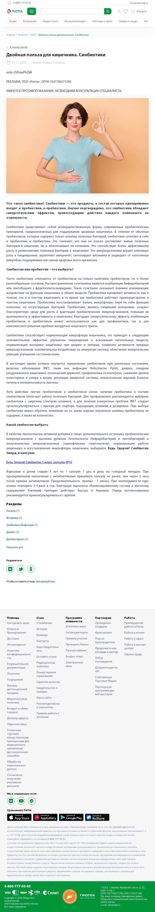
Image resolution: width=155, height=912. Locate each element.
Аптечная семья (76, 626)
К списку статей (18, 47)
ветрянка (14, 518)
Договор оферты (17, 718)
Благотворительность (47, 649)
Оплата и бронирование (16, 631)
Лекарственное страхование (46, 674)
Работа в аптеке (134, 632)
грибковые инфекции (22, 525)
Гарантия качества (48, 682)
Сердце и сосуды (128, 21)
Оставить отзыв (46, 656)
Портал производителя (105, 640)
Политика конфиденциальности (19, 654)
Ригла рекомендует (75, 21)
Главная (10, 35)
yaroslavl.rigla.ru (121, 827)
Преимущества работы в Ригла (134, 625)
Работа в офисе (134, 638)
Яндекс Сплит (50, 21)
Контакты (42, 641)
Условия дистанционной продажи (17, 689)
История (41, 629)
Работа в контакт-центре (135, 646)
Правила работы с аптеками (47, 715)
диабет (12, 532)
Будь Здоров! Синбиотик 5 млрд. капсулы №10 (39, 462)
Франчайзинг (103, 632)
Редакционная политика (45, 664)
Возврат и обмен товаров (17, 710)
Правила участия (76, 638)
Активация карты (77, 632)
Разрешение (15, 679)
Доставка (13, 638)
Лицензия (13, 673)
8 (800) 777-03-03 (57, 839)
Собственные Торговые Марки (105, 679)
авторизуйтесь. (46, 581)
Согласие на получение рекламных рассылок (14, 781)
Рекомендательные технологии (48, 705)
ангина (12, 511)
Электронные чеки (74, 664)
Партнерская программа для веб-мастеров (104, 691)
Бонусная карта (139, 3)
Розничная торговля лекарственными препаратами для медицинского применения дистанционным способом (18, 743)
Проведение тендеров (103, 625)
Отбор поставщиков (103, 660)
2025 (32, 35)
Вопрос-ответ (74, 656)
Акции (13, 21)
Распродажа (29, 21)
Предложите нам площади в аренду (106, 650)
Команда (42, 635)
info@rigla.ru (114, 905)
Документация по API (106, 669)
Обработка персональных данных (16, 765)
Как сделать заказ (18, 623)
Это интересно (16, 644)
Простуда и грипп (102, 21)
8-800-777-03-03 (17, 886)
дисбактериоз (17, 539)
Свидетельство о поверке (47, 690)
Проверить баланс (77, 644)
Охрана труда (133, 654)
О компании (44, 623)
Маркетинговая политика (17, 701)
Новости (22, 35)
